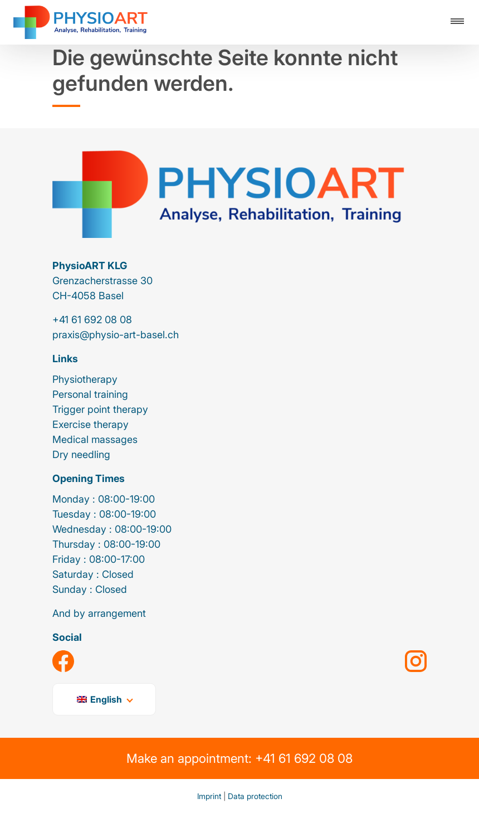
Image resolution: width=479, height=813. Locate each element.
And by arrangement (99, 613)
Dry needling (81, 454)
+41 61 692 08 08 (92, 319)
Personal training (90, 394)
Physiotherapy (85, 379)
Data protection (255, 796)
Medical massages (95, 439)
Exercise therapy (90, 424)
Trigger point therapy (100, 409)
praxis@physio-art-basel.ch (115, 334)
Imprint (209, 796)
